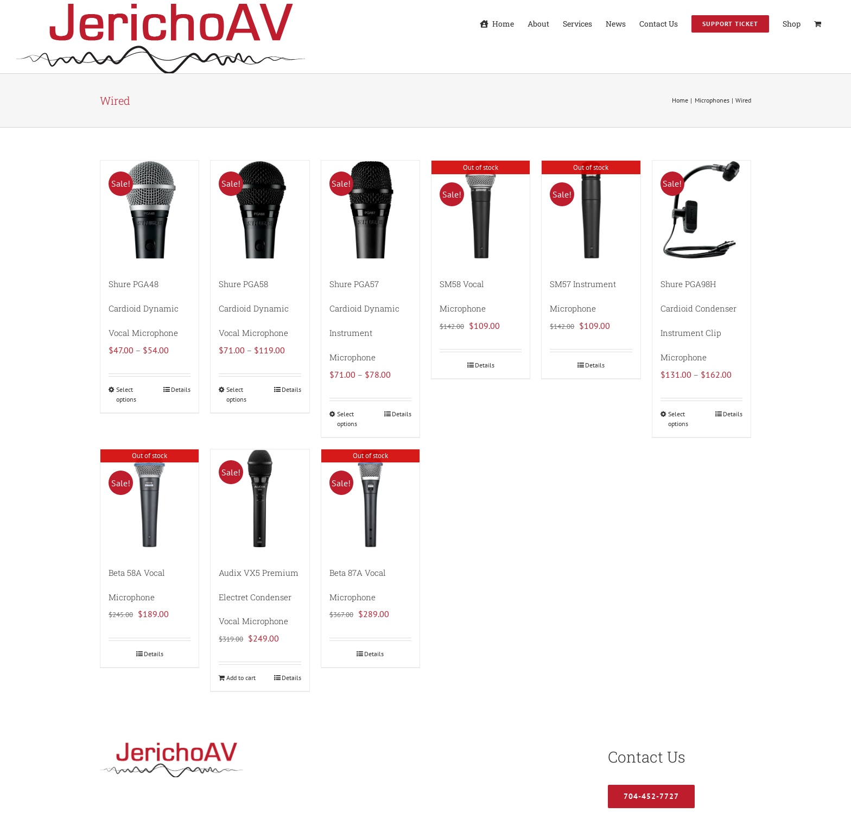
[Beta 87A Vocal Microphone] (370, 498)
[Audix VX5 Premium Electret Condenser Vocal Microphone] (260, 498)
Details (180, 389)
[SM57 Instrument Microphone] (591, 210)
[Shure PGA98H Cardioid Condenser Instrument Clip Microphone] (701, 210)
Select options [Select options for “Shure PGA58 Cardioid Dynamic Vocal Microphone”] (236, 394)
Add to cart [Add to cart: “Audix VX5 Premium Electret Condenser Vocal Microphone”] (241, 678)
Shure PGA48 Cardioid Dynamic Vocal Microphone (144, 308)
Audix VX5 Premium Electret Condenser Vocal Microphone (259, 597)
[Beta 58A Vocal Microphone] (149, 498)
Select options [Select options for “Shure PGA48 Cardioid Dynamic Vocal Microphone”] (126, 394)
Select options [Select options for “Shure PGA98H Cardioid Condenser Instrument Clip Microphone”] (678, 419)
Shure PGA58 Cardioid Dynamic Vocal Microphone (254, 308)
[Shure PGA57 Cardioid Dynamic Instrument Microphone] (370, 210)
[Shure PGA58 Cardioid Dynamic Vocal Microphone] (260, 210)
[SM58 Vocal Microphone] (480, 210)
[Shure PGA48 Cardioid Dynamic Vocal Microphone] (149, 210)
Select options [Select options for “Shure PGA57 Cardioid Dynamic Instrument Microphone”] (347, 419)
